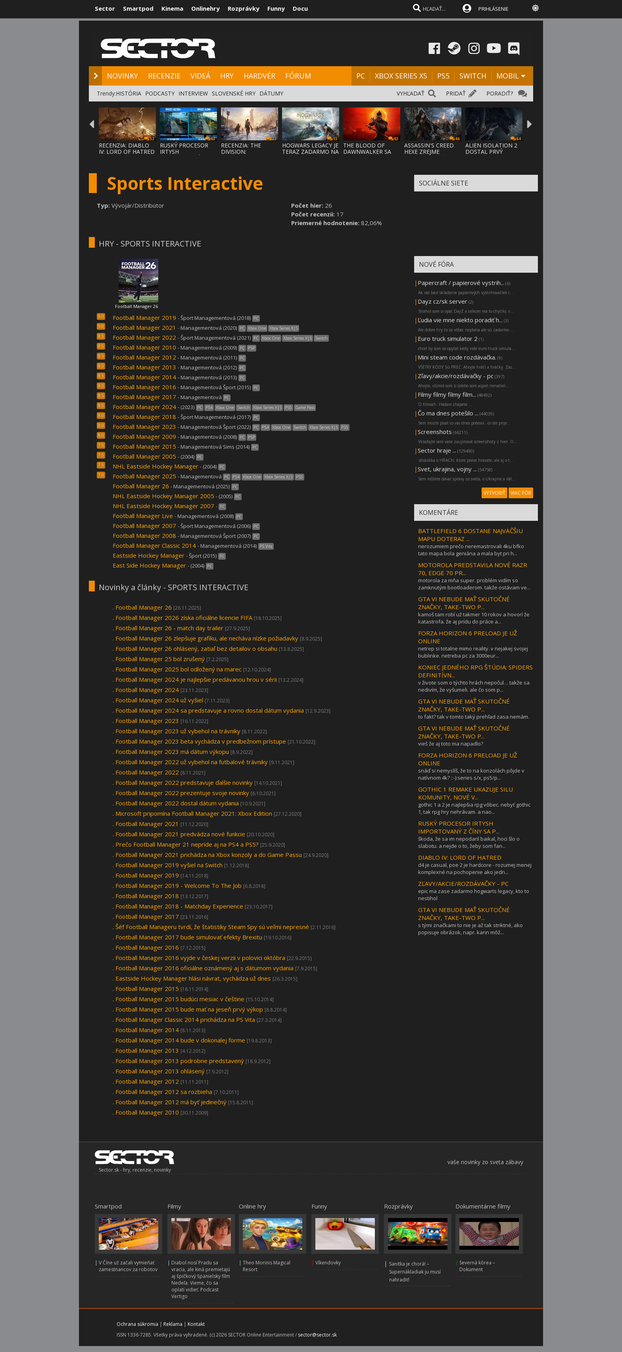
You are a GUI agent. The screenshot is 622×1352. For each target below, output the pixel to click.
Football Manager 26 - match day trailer (169, 628)
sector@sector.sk (317, 1334)
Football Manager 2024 (144, 407)
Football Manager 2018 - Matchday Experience (179, 906)
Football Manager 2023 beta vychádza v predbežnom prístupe (201, 741)
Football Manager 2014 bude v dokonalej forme (180, 1040)
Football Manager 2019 (144, 317)
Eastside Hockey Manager (148, 555)
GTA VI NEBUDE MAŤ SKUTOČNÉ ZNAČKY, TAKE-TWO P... (464, 603)
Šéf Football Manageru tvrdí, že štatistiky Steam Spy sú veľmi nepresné (212, 927)
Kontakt (196, 1324)
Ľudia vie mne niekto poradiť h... (460, 320)
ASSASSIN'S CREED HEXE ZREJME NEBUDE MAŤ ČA (429, 152)
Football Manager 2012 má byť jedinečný (171, 1102)
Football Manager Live (143, 516)
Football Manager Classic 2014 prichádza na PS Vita (185, 1019)
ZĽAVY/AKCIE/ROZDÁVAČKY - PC (463, 883)
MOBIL (507, 75)
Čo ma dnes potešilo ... (448, 413)
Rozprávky (243, 8)
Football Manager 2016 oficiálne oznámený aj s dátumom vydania (204, 968)
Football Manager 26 (136, 306)
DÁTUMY (271, 93)
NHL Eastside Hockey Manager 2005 (163, 496)
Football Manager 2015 (144, 446)
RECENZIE (164, 75)
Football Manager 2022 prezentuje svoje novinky (182, 793)
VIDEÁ (200, 75)
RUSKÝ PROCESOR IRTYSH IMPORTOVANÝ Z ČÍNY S (184, 155)
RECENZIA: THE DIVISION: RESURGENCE (241, 152)
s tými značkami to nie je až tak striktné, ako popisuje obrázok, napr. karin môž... (470, 929)
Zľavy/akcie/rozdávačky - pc (455, 376)
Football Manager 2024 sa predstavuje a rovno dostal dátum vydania (209, 710)
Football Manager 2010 (144, 347)
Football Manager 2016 (144, 387)
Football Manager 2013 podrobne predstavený (179, 1061)
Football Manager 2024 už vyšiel (159, 700)
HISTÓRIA (128, 93)
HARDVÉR (259, 75)
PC (360, 75)
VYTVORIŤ (494, 493)
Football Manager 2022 (144, 337)
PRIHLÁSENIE (493, 8)
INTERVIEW (193, 93)
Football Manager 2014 (144, 377)
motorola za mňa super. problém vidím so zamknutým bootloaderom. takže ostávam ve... (474, 584)
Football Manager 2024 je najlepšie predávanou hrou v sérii (196, 679)
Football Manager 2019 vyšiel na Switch (169, 865)
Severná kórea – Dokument (477, 1266)
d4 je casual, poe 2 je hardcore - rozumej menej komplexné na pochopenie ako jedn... (475, 868)
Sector (105, 8)
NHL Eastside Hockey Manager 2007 (163, 506)
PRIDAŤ (456, 93)
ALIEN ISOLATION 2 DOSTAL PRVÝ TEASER (491, 152)
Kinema (172, 8)
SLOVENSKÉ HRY (233, 93)
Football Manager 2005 (144, 456)
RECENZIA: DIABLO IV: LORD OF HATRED (127, 148)
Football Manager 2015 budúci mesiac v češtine (179, 999)
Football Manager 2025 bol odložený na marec (178, 669)
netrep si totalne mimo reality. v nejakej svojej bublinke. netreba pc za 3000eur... (473, 652)
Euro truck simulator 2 (448, 338)
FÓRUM (298, 75)
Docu (300, 8)
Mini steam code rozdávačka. (457, 357)
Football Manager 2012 (144, 357)
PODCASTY (160, 93)
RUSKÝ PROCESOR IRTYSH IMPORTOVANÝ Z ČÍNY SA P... (458, 827)
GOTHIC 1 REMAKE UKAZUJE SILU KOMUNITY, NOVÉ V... (465, 793)
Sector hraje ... (437, 450)
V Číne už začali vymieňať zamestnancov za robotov (128, 1266)
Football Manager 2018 (144, 417)
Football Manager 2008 (144, 535)
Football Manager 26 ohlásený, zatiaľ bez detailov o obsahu (196, 648)
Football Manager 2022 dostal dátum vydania (177, 803)
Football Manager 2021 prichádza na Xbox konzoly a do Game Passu (208, 855)
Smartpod (138, 8)
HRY (227, 75)
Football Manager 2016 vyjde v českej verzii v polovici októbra (200, 958)
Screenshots (435, 432)
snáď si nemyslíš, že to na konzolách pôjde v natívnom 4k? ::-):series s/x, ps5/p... (471, 774)
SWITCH (472, 75)
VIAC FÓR (521, 493)
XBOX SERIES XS (401, 75)
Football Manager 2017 (145, 397)
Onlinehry (205, 8)
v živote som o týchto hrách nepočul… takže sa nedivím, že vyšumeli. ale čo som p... (474, 686)
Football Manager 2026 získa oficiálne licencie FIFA (183, 617)
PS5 (443, 75)
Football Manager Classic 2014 (154, 545)
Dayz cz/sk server (442, 301)
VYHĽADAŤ (410, 93)
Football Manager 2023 (144, 426)
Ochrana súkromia (137, 1324)
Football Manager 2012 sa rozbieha (163, 1092)
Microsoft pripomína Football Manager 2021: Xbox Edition (193, 813)
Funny (276, 8)
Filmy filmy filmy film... (447, 394)
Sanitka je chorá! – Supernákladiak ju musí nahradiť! (415, 1271)
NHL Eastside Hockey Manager (155, 466)
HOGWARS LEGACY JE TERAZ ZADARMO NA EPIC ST (310, 152)
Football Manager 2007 (144, 526)
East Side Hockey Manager (150, 565)
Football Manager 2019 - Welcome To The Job (178, 885)
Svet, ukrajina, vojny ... (447, 469)
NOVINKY (122, 75)
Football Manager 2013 (144, 367)
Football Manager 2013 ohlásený (160, 1071)
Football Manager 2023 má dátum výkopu (172, 751)
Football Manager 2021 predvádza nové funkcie (180, 834)
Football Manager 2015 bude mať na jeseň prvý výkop (189, 1009)
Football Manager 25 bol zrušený (160, 659)
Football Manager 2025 (144, 476)
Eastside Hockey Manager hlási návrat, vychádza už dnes (193, 978)
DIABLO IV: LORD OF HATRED (459, 857)
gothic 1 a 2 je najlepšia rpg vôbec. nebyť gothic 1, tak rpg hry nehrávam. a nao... (474, 808)
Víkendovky (328, 1262)
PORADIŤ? (499, 93)
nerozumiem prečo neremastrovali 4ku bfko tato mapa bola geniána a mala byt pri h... (471, 550)
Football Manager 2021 (144, 327)
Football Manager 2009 (144, 436)
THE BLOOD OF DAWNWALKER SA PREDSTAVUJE (367, 152)
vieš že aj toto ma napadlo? (450, 743)
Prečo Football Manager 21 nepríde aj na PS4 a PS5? (187, 844)
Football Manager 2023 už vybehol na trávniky (177, 731)
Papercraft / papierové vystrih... (461, 283)
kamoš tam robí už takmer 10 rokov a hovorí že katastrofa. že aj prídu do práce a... (474, 618)
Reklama (172, 1324)
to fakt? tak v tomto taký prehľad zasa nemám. (473, 716)
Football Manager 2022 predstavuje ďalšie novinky (184, 782)
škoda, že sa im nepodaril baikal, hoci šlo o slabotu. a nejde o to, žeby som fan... (469, 842)
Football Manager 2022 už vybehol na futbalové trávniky (191, 762)
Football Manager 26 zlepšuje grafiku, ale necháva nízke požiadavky (206, 638)
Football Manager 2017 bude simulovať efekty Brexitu (189, 937)
